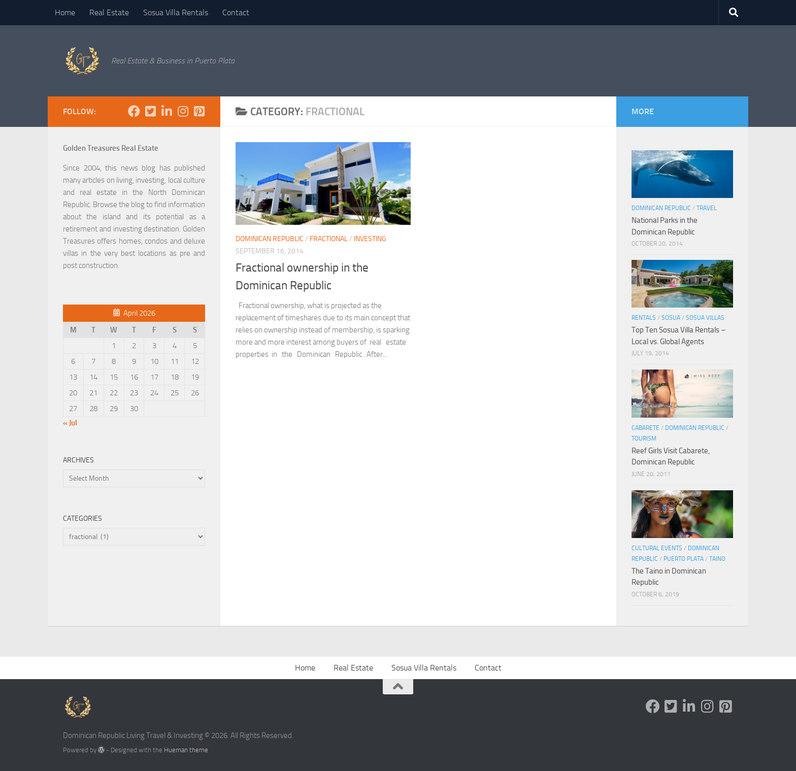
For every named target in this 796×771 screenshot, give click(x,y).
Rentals (644, 317)
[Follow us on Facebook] (134, 111)
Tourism (644, 438)
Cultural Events (657, 548)
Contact (235, 12)
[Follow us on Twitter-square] (150, 111)
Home (65, 12)
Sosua (670, 317)
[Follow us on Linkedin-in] (166, 111)
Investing (370, 238)
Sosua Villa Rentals (175, 12)
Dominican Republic (270, 238)
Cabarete (645, 427)
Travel (706, 208)
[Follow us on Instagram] (183, 111)
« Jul (70, 422)
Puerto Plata (684, 558)
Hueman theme (186, 750)
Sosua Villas (705, 317)
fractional (329, 238)
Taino (717, 558)
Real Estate (109, 12)
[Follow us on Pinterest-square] (199, 111)
